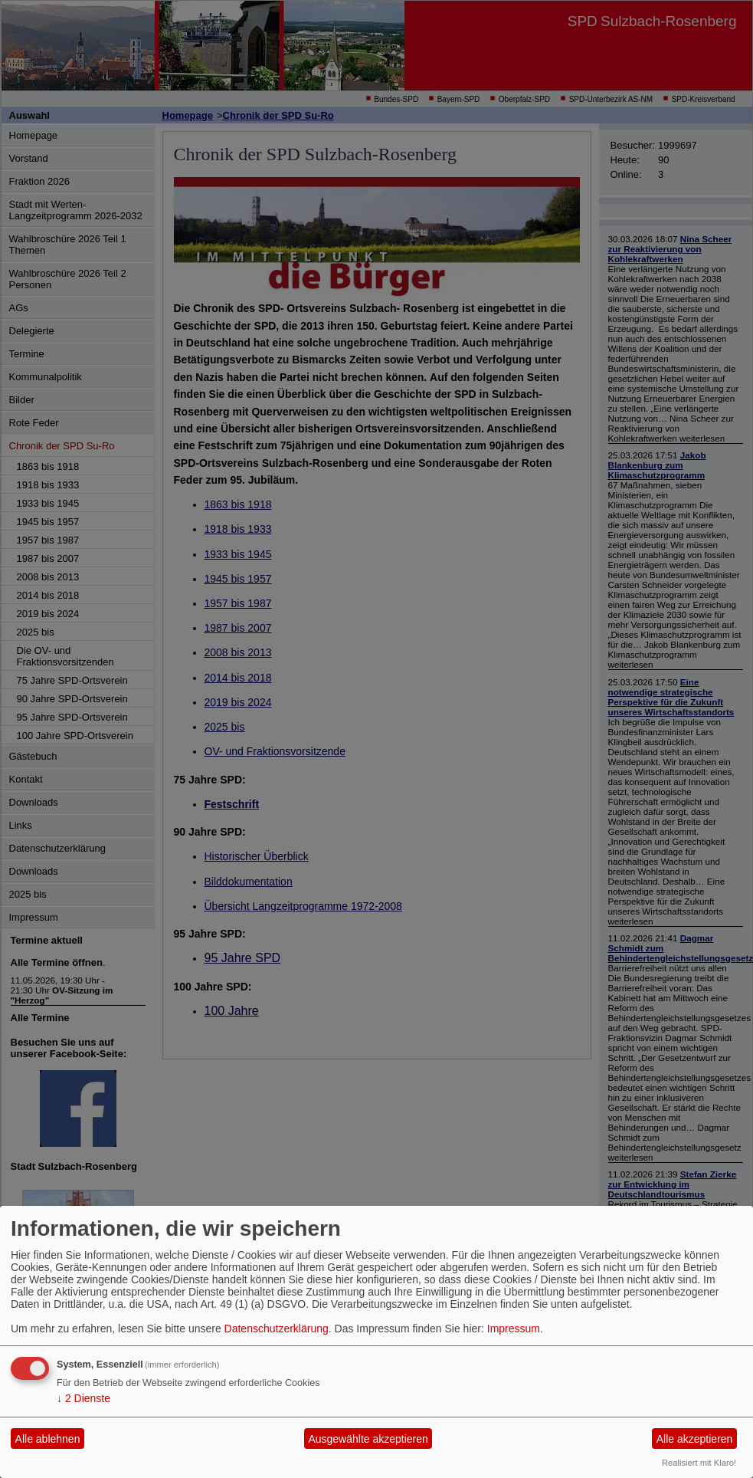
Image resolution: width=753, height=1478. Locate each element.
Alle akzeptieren (694, 1439)
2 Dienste (83, 1398)
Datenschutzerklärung (276, 1328)
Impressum (513, 1328)
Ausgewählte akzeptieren (367, 1439)
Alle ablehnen (47, 1439)
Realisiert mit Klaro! (699, 1462)
